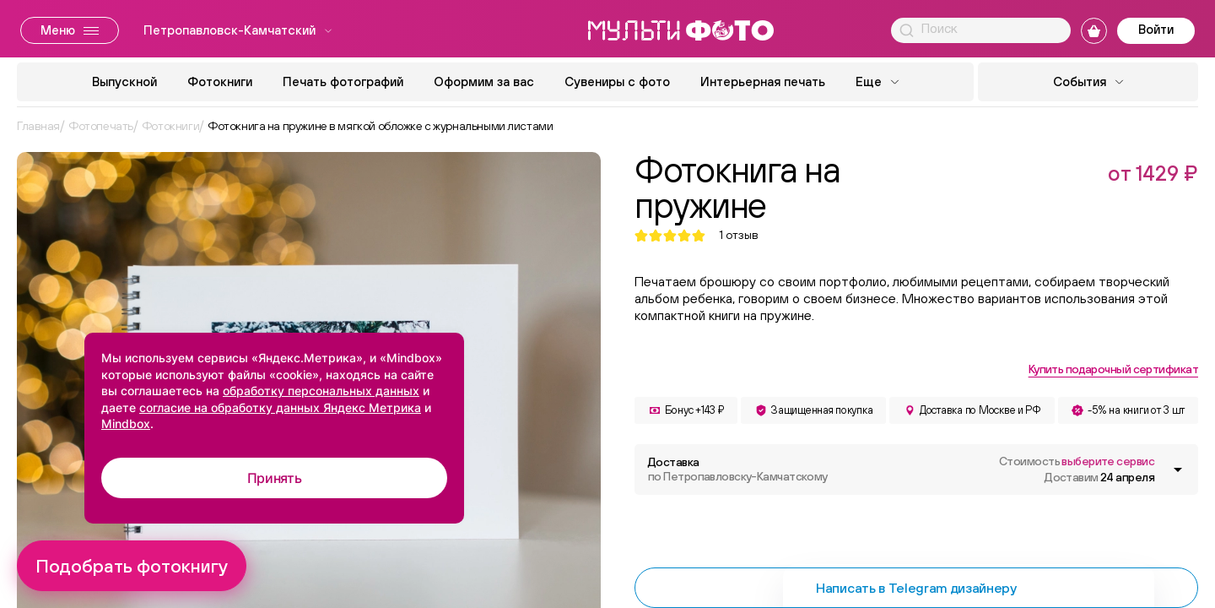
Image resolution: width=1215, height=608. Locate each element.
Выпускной (124, 81)
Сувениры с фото (617, 81)
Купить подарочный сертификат (1113, 369)
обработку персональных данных (321, 390)
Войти (1156, 29)
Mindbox (125, 423)
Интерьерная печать (762, 81)
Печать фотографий (343, 81)
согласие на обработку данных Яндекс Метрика (280, 407)
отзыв (739, 235)
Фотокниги (219, 81)
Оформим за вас (484, 81)
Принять (274, 478)
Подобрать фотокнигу (131, 566)
